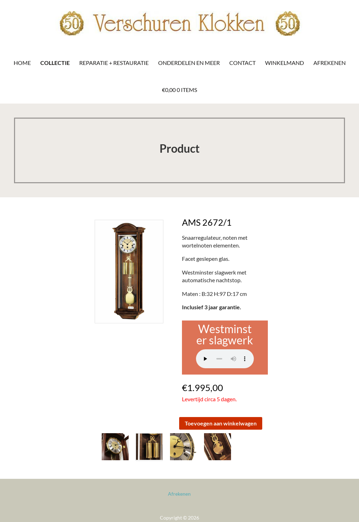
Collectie (55, 62)
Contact (242, 62)
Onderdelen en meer (189, 62)
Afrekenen (329, 62)
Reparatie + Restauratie (114, 62)
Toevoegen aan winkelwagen (221, 423)
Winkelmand (284, 62)
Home (22, 62)
